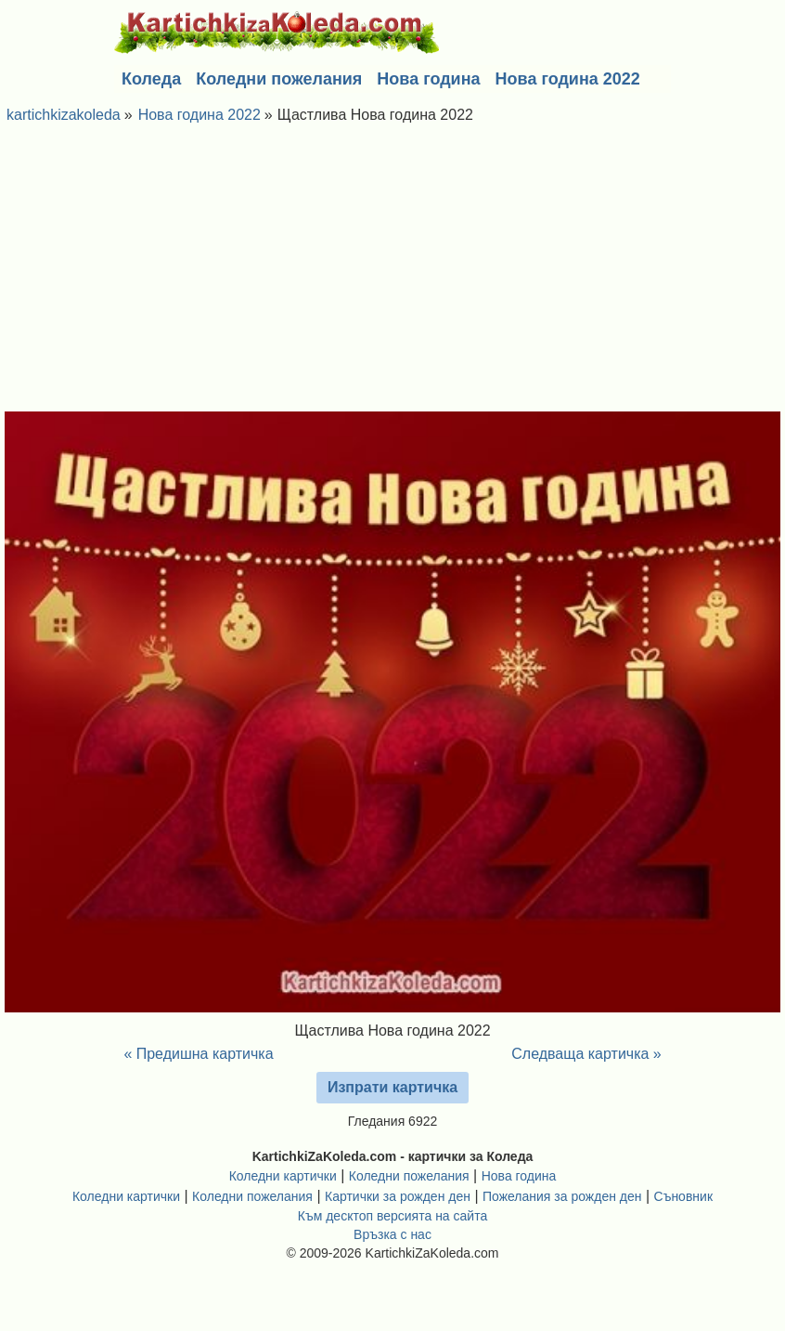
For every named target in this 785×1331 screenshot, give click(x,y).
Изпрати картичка (392, 1087)
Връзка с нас (392, 1234)
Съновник (684, 1196)
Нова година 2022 (567, 79)
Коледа (151, 79)
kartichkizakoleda (63, 115)
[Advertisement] (392, 272)
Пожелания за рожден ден (562, 1196)
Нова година (428, 79)
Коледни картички (283, 1175)
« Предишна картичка (198, 1054)
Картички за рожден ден (397, 1196)
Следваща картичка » (586, 1054)
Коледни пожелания (279, 79)
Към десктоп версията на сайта (392, 1215)
